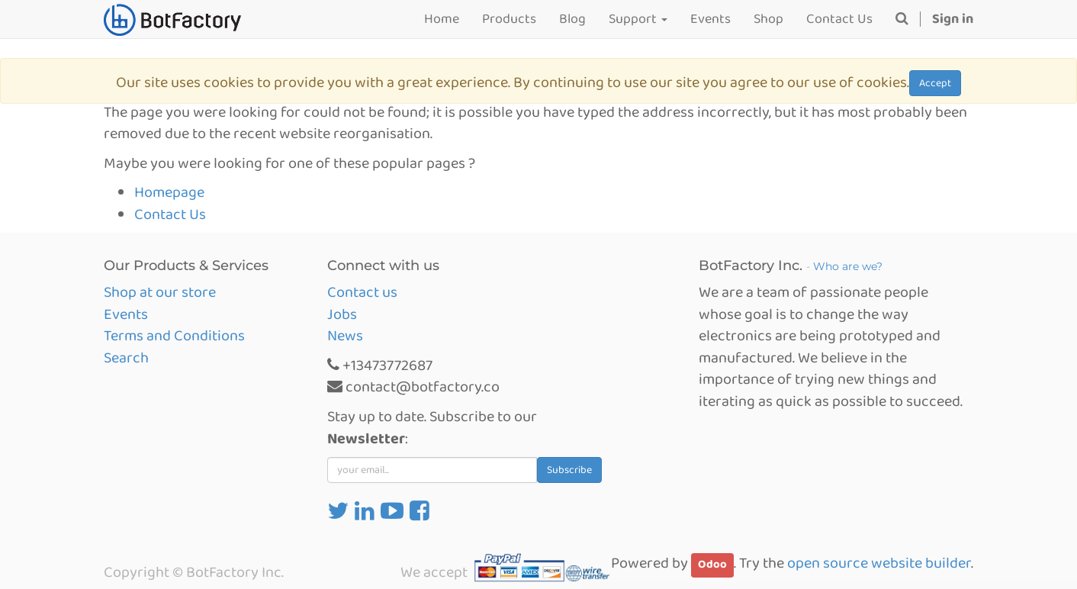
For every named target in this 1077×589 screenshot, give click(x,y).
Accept (935, 83)
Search (126, 358)
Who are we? (847, 266)
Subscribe (569, 470)
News (345, 335)
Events (126, 314)
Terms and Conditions (174, 335)
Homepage (169, 192)
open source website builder (879, 563)
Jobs (342, 314)
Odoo (712, 564)
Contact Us (170, 214)
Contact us (362, 292)
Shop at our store (160, 292)
